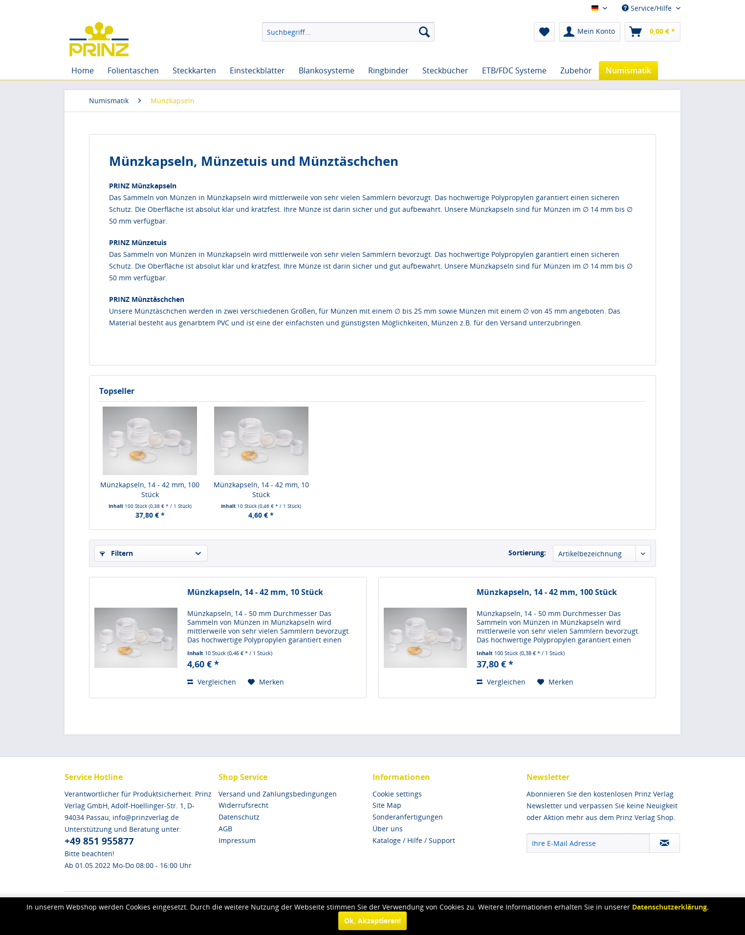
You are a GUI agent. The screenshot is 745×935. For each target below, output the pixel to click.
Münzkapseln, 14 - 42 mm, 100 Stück (149, 489)
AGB (225, 828)
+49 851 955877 (99, 841)
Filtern (116, 553)
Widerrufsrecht (243, 805)
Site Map (386, 805)
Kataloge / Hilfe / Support (413, 840)
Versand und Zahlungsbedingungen (278, 793)
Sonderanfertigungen (407, 816)
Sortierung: (527, 552)
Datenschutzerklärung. (670, 907)
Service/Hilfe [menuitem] (648, 8)
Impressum (237, 840)
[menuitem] (348, 32)
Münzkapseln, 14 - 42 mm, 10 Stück (261, 489)
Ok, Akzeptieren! (372, 920)
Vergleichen (211, 681)
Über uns (387, 828)
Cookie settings (397, 793)
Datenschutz (239, 816)
